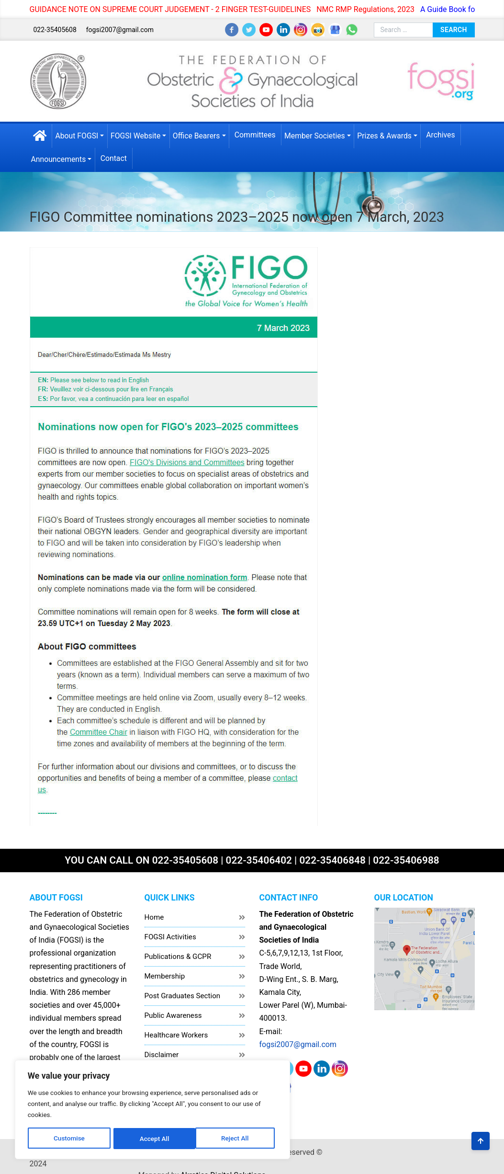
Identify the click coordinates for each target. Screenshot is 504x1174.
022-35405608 (54, 30)
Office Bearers (200, 134)
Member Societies (320, 134)
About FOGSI (79, 134)
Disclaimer (162, 1051)
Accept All (187, 1134)
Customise (62, 1134)
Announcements (61, 158)
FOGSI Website (138, 134)
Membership (165, 973)
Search (453, 29)
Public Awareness (173, 1012)
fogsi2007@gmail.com (120, 30)
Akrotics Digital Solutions (431, 1148)
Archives (447, 133)
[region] (124, 1105)
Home (154, 914)
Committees (259, 133)
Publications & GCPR (178, 953)
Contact (116, 157)
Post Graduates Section (183, 992)
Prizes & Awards (390, 134)
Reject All (125, 1134)
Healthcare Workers (176, 1031)
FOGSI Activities (170, 933)
